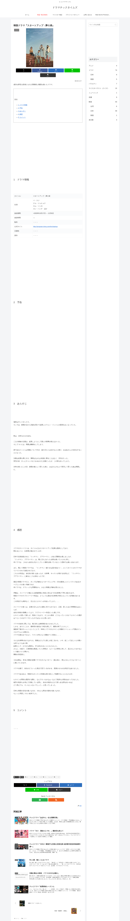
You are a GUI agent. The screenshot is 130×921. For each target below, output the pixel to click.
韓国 (21, 772)
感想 (20, 109)
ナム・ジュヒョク (48, 772)
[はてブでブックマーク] (47, 70)
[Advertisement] (48, 145)
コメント (22, 112)
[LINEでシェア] (59, 70)
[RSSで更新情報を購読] (50, 795)
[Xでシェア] (24, 70)
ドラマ (16, 772)
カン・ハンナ (29, 772)
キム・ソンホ (38, 772)
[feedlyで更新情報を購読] (46, 795)
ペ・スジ (57, 772)
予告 (20, 103)
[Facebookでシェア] (36, 70)
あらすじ (22, 106)
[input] (102, 25)
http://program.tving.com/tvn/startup (45, 222)
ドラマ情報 (22, 100)
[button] (71, 70)
